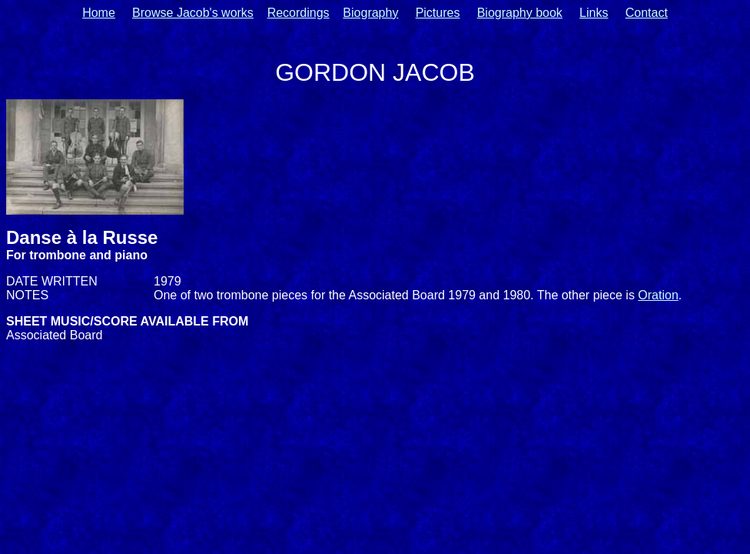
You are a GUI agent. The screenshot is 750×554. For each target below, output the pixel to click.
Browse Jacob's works (193, 12)
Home (98, 12)
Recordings (298, 12)
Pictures (438, 12)
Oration (658, 295)
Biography (370, 12)
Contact (647, 12)
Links (593, 12)
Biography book (519, 12)
